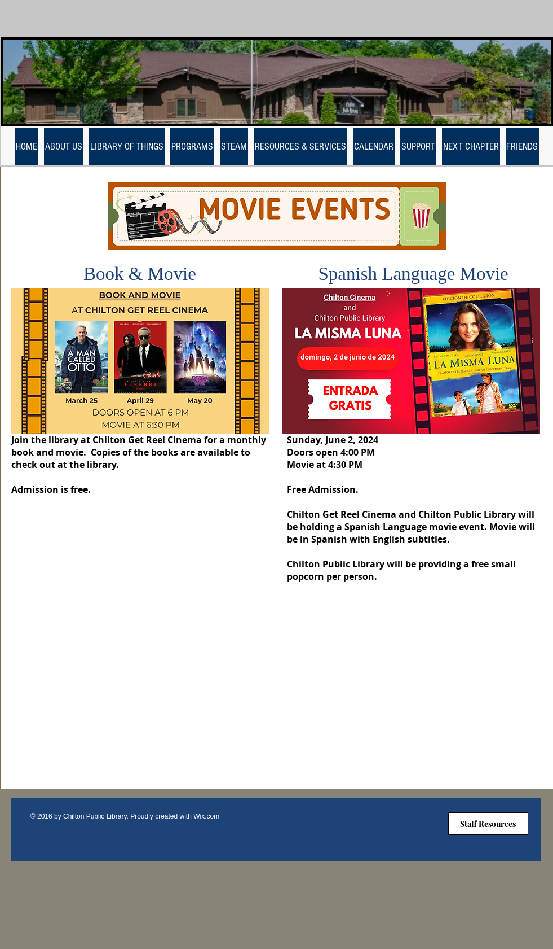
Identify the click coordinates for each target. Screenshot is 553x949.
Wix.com (206, 816)
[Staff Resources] (488, 823)
